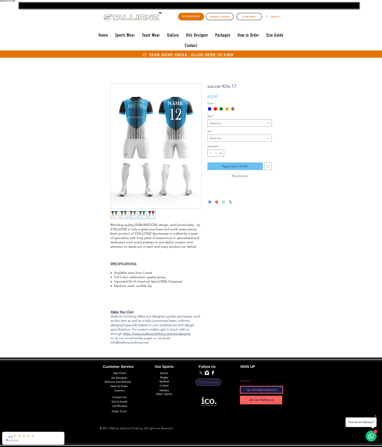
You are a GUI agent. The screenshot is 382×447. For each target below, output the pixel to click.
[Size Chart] (119, 373)
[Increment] (221, 153)
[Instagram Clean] (207, 373)
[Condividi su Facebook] (210, 202)
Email (244, 381)
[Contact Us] (119, 397)
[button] (125, 35)
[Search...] (278, 17)
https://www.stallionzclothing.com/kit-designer (157, 334)
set (210, 131)
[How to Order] (119, 386)
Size (210, 116)
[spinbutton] (216, 153)
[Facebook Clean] (213, 373)
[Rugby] (164, 377)
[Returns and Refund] (118, 382)
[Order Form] (119, 411)
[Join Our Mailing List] (261, 400)
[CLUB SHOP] (249, 16)
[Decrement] (210, 153)
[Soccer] (164, 373)
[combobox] (239, 123)
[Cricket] (164, 385)
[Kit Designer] (119, 378)
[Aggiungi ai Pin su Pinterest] (217, 202)
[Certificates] (119, 406)
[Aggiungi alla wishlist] (268, 166)
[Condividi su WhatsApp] (223, 202)
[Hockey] (164, 390)
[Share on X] (230, 202)
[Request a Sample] (220, 16)
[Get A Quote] (120, 401)
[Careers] (119, 390)
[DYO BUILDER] (191, 16)
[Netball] (164, 381)
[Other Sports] (164, 394)
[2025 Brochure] (208, 382)
